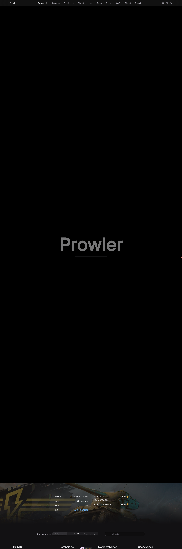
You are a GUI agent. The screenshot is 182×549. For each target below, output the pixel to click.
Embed (138, 3)
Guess (99, 3)
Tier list (128, 3)
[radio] (59, 534)
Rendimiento (69, 3)
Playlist (81, 3)
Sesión (118, 3)
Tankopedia (43, 3)
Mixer (90, 3)
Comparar (56, 3)
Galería (108, 3)
